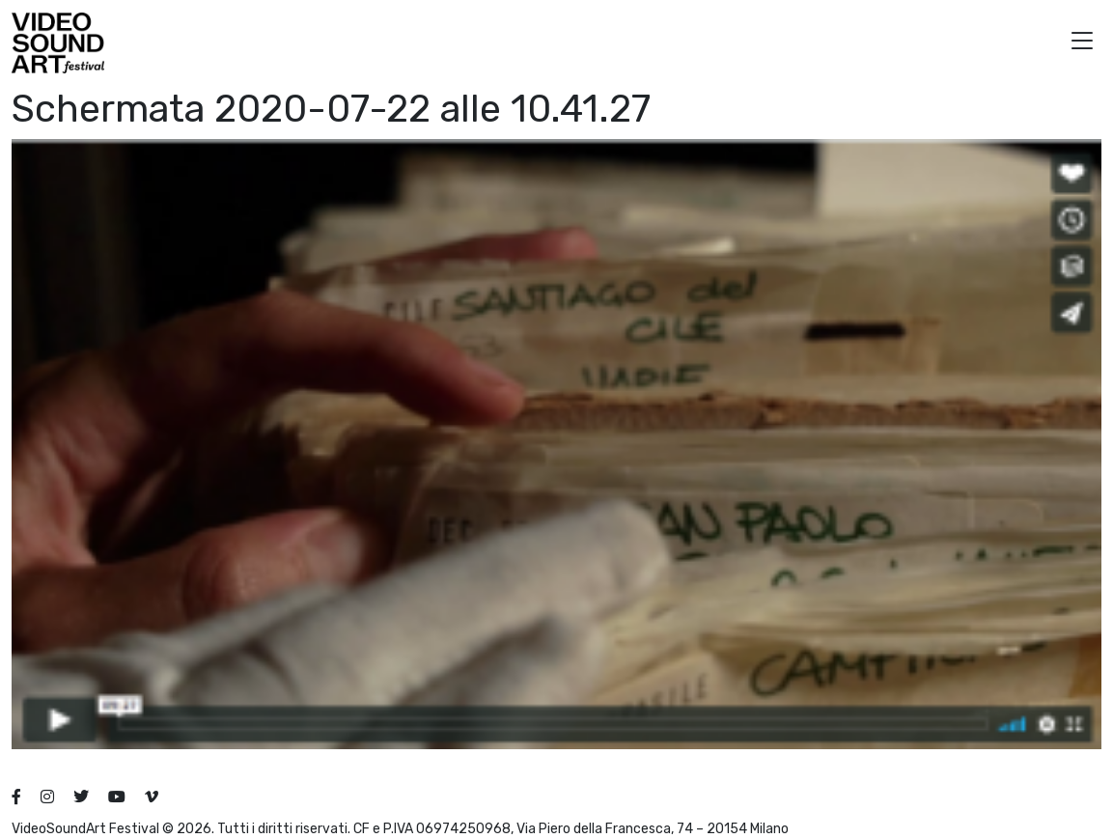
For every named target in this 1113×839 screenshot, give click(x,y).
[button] (1082, 43)
